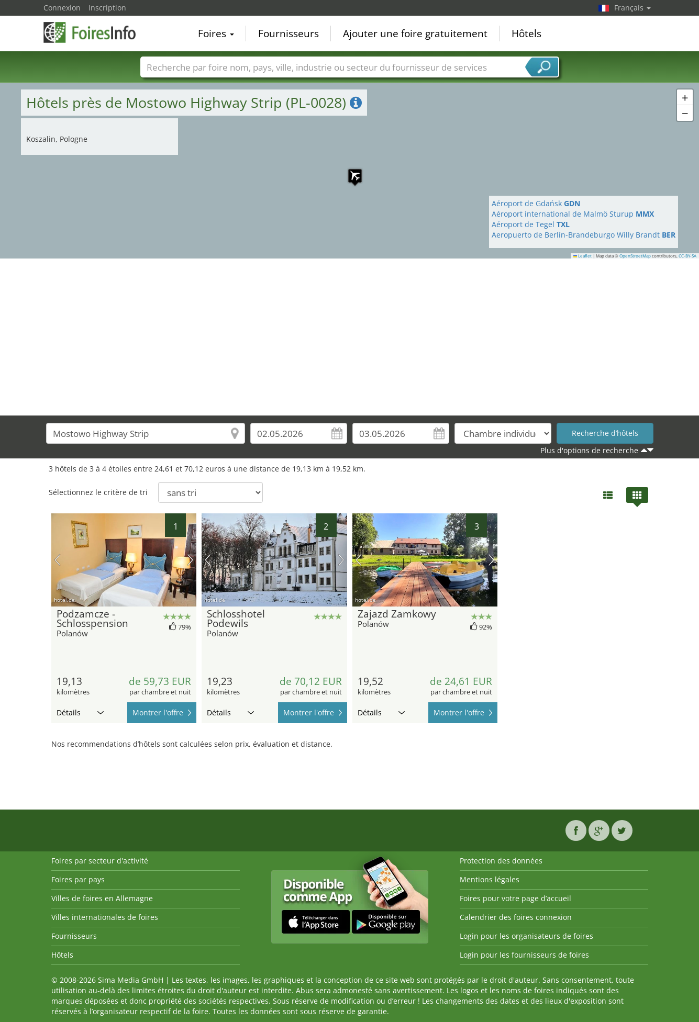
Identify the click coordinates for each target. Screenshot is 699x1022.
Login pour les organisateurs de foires (526, 936)
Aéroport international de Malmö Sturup (573, 214)
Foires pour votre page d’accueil (515, 898)
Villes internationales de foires (104, 917)
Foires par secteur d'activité (99, 861)
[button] (350, 170)
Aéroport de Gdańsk (536, 203)
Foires (216, 33)
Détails (80, 712)
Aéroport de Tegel (531, 224)
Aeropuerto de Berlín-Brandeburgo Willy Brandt (583, 235)
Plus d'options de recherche (589, 450)
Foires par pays (78, 879)
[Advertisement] (350, 337)
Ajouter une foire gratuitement (415, 33)
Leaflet (582, 256)
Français (632, 8)
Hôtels (526, 33)
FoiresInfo (95, 32)
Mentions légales (489, 879)
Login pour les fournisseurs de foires (524, 955)
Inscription (107, 8)
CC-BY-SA (687, 256)
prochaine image (190, 560)
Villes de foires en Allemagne (102, 898)
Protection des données (501, 861)
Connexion (62, 8)
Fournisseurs (288, 33)
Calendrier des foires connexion (516, 917)
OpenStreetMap (635, 256)
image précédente (57, 560)
